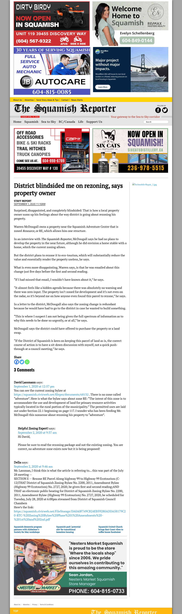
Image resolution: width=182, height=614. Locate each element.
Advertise (26, 604)
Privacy (34, 604)
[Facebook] (16, 362)
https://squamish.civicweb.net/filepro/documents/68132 (51, 394)
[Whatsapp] (27, 362)
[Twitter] (21, 362)
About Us (17, 604)
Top (15, 611)
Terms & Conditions (46, 604)
